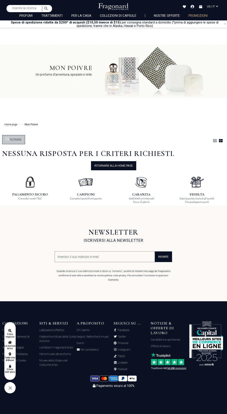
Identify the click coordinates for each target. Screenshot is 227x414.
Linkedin (122, 363)
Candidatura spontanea (165, 339)
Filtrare (14, 139)
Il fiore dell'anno (10, 370)
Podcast (122, 369)
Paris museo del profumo (55, 354)
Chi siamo (83, 330)
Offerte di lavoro (160, 346)
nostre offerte (167, 15)
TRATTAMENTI (52, 15)
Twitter (121, 337)
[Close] (225, 24)
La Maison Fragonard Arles (56, 347)
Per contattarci (89, 350)
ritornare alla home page (113, 165)
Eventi (80, 343)
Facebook (123, 330)
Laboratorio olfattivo (51, 330)
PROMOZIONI (198, 15)
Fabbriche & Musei (10, 358)
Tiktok (121, 356)
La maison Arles (10, 347)
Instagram (124, 350)
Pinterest (122, 343)
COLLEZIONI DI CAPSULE (118, 15)
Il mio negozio (10, 335)
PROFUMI (26, 15)
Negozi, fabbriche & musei (93, 336)
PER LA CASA (81, 15)
